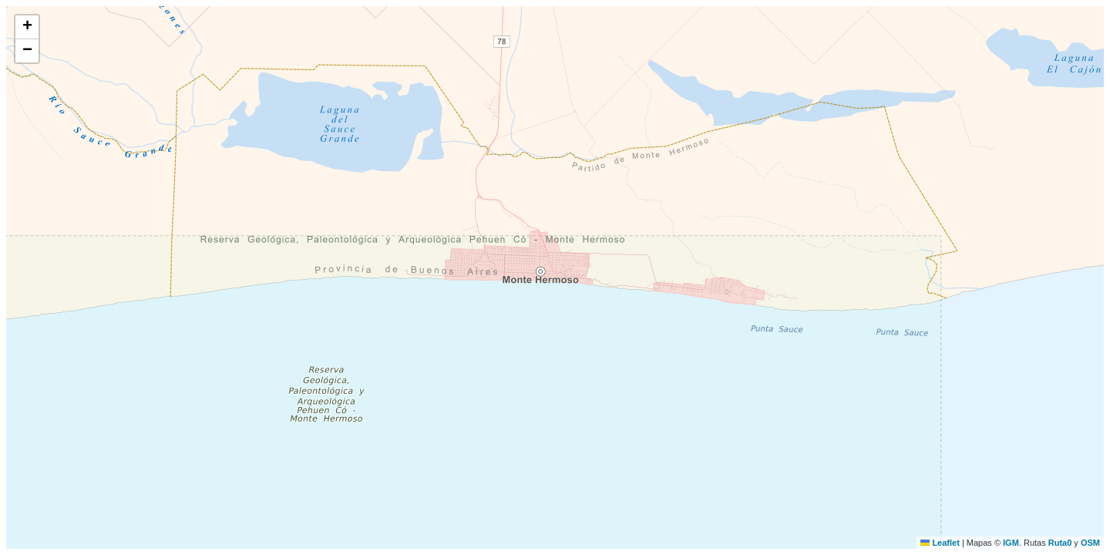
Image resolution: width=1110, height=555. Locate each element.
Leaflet (940, 542)
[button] (27, 27)
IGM (1011, 542)
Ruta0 (1060, 542)
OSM (1090, 542)
